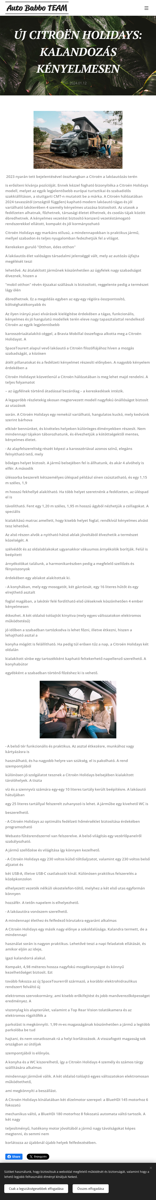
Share (13, 1156)
